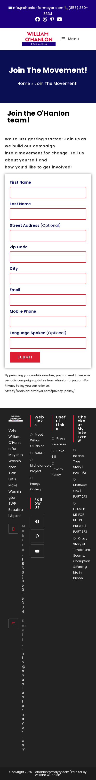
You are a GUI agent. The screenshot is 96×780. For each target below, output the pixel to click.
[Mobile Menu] (70, 39)
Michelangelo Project (41, 468)
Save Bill (58, 454)
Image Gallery (35, 486)
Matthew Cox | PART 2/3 (80, 491)
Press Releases (59, 441)
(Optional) (35, 225)
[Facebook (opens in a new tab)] (37, 19)
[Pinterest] (37, 536)
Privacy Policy (57, 472)
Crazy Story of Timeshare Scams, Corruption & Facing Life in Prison (81, 558)
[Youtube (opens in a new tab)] (58, 19)
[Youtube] (37, 551)
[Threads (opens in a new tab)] (45, 19)
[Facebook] (37, 521)
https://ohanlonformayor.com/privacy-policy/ (40, 391)
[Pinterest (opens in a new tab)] (52, 19)
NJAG (39, 453)
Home (23, 83)
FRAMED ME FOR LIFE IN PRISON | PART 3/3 (80, 520)
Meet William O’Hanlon (37, 440)
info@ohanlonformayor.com (23, 699)
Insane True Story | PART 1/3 (79, 464)
